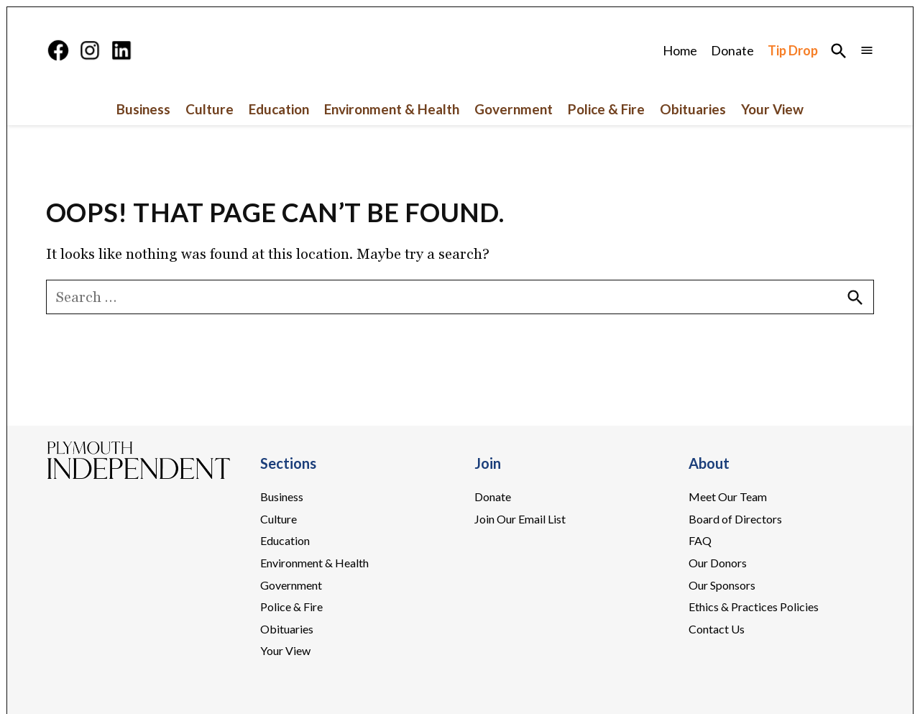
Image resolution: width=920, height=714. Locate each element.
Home (680, 50)
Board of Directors (735, 519)
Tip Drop (793, 50)
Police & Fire (606, 109)
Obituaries (693, 109)
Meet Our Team (728, 496)
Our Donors (718, 562)
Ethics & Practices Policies (754, 606)
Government (513, 109)
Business (143, 109)
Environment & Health (391, 109)
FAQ (700, 540)
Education (279, 109)
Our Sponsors (722, 585)
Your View (772, 109)
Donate (732, 50)
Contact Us (717, 629)
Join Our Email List (520, 519)
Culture (209, 109)
